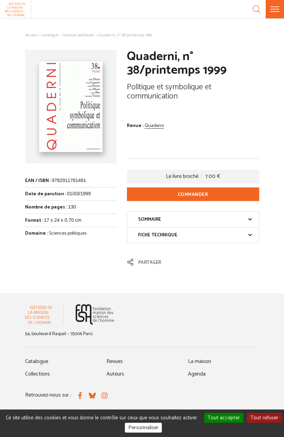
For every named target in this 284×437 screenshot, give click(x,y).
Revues (115, 361)
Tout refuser (264, 417)
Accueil (31, 35)
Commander (193, 195)
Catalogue (50, 35)
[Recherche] (256, 9)
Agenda (197, 374)
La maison (199, 361)
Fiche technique (195, 235)
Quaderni (154, 126)
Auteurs (115, 374)
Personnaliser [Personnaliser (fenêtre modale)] (143, 427)
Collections (37, 374)
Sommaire (195, 219)
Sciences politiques (79, 35)
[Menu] (275, 9)
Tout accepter (224, 417)
